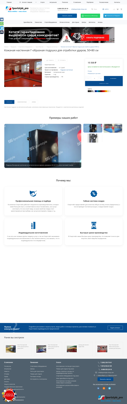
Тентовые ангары (35, 376)
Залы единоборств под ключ (65, 378)
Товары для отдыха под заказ (65, 369)
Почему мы (7, 366)
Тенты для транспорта (37, 371)
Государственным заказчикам (13, 387)
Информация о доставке (94, 73)
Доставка (7, 379)
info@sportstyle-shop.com (79, 9)
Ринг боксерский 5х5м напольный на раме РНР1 (22, 346)
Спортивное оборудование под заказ (67, 376)
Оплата (6, 381)
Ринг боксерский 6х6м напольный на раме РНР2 (53, 346)
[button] (92, 128)
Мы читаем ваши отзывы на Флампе (104, 384)
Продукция (34, 362)
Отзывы (90, 71)
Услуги (58, 362)
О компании (8, 362)
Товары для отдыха (36, 374)
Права (6, 376)
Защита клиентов (9, 384)
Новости (6, 371)
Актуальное (7, 369)
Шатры (32, 369)
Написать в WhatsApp (89, 15)
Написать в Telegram (112, 15)
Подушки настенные (66, 70)
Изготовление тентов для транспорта (67, 366)
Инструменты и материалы (38, 379)
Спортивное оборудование (38, 366)
